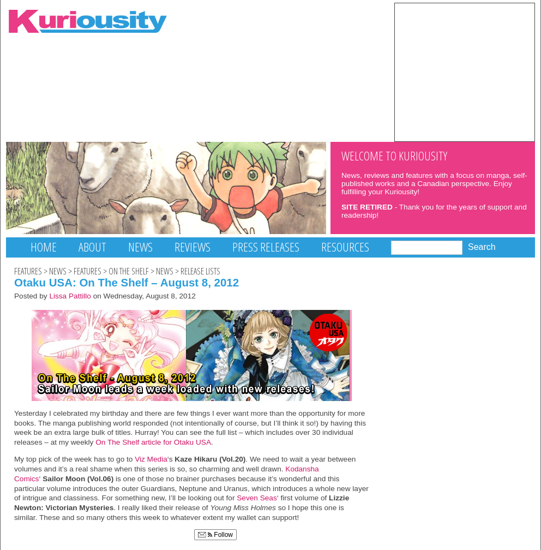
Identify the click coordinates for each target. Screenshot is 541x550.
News (140, 246)
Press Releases (265, 246)
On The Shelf (129, 271)
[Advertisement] (464, 71)
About (92, 246)
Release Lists (200, 271)
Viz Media (151, 459)
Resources (345, 246)
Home (44, 246)
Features (28, 271)
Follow (215, 535)
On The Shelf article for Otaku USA (152, 442)
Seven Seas (256, 498)
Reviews (193, 246)
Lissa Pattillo (70, 296)
